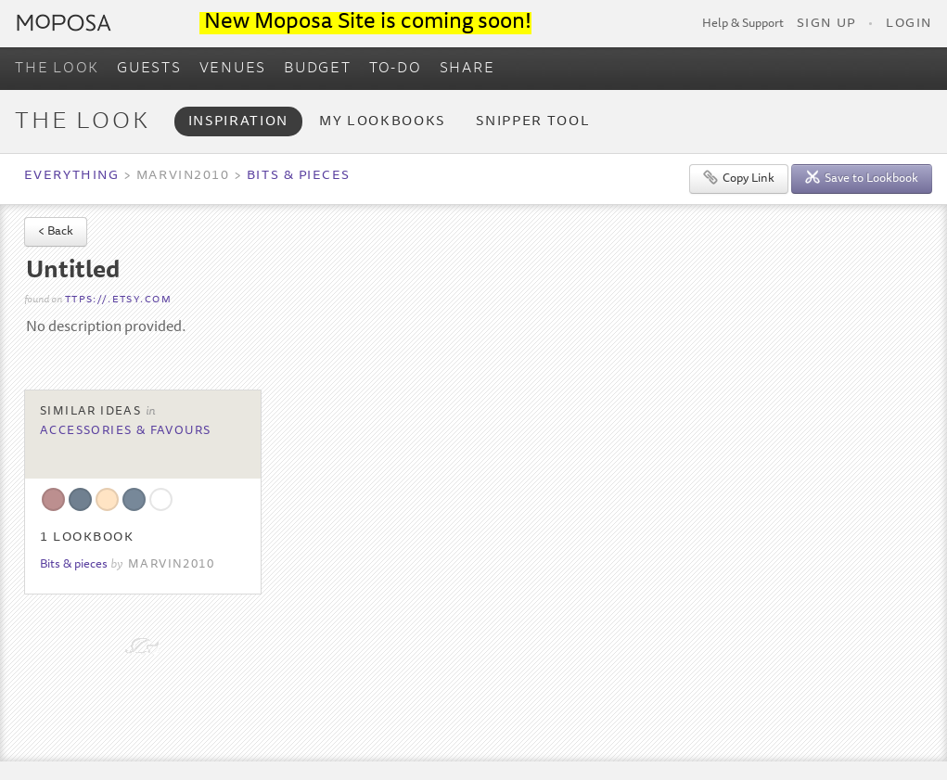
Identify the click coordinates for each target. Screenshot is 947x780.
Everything (71, 176)
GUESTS (149, 68)
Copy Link (738, 177)
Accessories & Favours (125, 431)
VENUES (233, 68)
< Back (55, 232)
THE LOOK (57, 68)
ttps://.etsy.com (118, 300)
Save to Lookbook (861, 177)
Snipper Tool (533, 122)
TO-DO (395, 68)
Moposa (64, 22)
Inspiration (238, 122)
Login (909, 24)
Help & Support (743, 24)
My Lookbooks (382, 122)
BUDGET (318, 68)
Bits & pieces (299, 176)
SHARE (467, 68)
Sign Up (826, 24)
